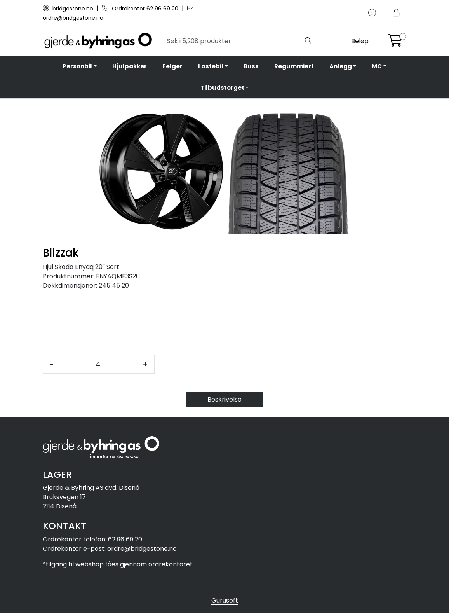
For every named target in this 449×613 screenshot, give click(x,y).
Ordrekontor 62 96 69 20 (141, 8)
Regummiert (294, 66)
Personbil (77, 66)
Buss (251, 66)
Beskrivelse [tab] (224, 399)
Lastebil (210, 66)
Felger (172, 66)
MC (377, 66)
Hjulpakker (129, 66)
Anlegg (340, 66)
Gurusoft (224, 600)
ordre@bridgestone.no (142, 548)
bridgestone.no (69, 8)
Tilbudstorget (222, 88)
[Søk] (235, 41)
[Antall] (98, 364)
